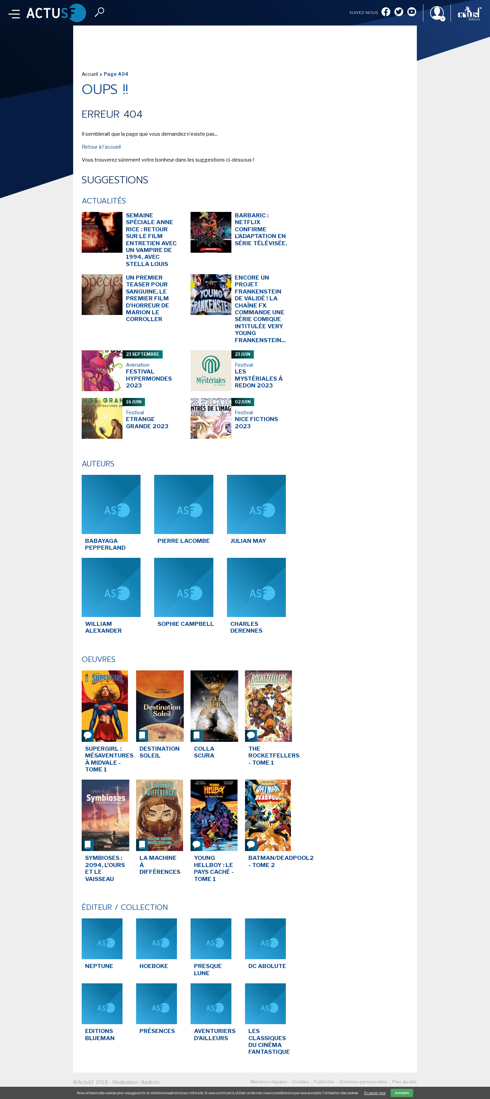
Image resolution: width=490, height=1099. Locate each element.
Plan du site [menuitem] (404, 1081)
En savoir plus (375, 1093)
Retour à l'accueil (101, 147)
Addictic (150, 1082)
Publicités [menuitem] (324, 1081)
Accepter (402, 1093)
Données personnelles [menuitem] (363, 1081)
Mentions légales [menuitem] (269, 1081)
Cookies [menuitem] (300, 1081)
